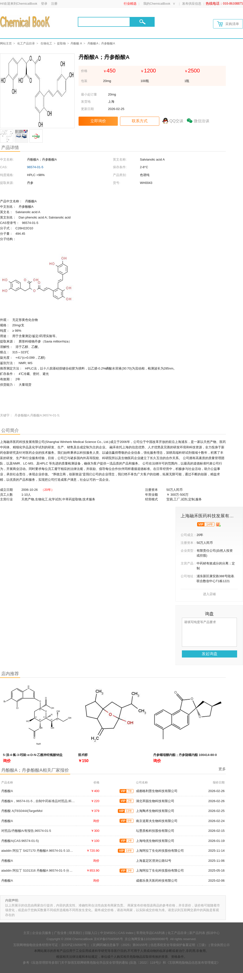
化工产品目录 (26, 43)
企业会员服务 (41, 933)
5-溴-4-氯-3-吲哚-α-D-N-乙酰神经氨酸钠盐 (33, 755)
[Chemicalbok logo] (25, 21)
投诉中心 (213, 933)
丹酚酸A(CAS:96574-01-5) (20, 841)
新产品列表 (197, 933)
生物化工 (46, 43)
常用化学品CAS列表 (150, 933)
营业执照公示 (220, 945)
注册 (54, 3)
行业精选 (130, 3)
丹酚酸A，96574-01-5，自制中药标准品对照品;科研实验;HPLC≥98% (50, 801)
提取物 (61, 43)
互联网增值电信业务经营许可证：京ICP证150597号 (50, 945)
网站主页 (6, 43)
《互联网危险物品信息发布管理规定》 (193, 962)
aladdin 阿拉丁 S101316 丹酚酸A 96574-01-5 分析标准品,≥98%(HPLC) (51, 870)
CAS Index (126, 933)
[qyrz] (218, 524)
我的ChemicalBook (156, 3)
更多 (222, 769)
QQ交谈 (176, 121)
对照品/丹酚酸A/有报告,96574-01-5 (26, 831)
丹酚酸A (7, 791)
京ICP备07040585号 (108, 939)
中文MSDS (108, 933)
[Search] (104, 22)
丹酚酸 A (76, 43)
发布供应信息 (191, 3)
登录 (44, 3)
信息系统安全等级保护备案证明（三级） (179, 945)
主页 (26, 933)
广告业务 (60, 933)
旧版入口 (91, 933)
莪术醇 (83, 755)
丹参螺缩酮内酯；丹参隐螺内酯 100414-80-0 (185, 755)
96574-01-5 (35, 167)
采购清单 (228, 24)
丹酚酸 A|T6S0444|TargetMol (21, 811)
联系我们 (75, 933)
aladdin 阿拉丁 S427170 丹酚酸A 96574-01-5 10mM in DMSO (45, 850)
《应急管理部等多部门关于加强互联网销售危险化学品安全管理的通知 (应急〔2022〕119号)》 (96, 962)
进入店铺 (209, 594)
